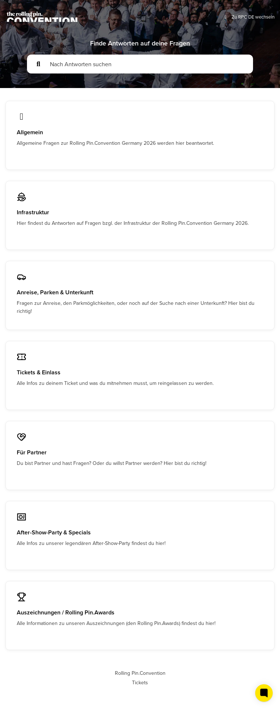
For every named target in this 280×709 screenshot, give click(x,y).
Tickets (140, 682)
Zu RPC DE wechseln (249, 17)
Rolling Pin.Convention (140, 673)
